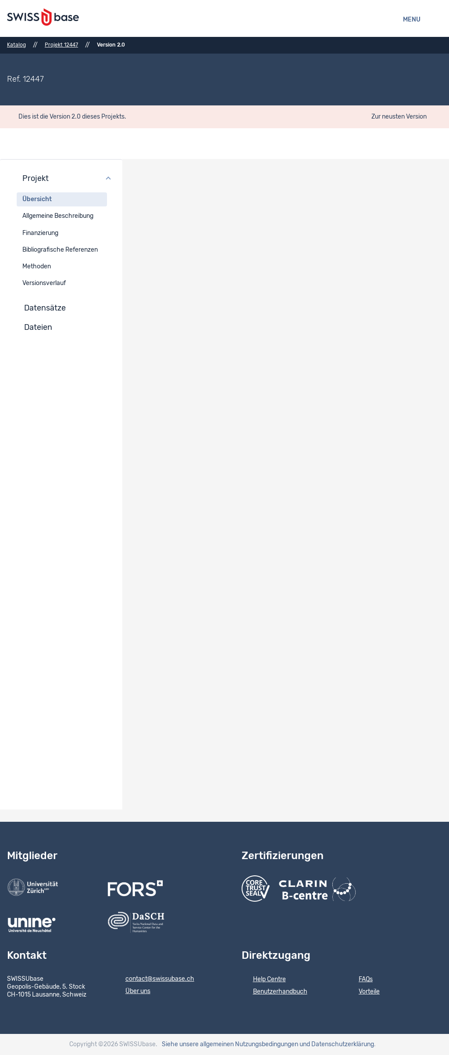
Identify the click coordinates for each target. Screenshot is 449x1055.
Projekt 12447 (61, 44)
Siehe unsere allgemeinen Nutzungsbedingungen (230, 1044)
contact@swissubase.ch (154, 979)
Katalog (16, 44)
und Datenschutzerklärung (336, 1044)
